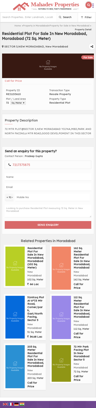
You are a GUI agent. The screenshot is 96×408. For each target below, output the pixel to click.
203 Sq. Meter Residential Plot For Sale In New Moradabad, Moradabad (35, 356)
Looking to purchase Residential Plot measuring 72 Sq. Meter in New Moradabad (48, 211)
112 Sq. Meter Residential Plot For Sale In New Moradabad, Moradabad (82, 307)
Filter (86, 17)
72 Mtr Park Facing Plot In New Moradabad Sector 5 (81, 353)
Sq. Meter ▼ (18, 102)
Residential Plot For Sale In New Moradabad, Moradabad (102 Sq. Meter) (35, 257)
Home (18, 25)
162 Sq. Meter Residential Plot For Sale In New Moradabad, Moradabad (82, 257)
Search (65, 17)
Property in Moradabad (35, 25)
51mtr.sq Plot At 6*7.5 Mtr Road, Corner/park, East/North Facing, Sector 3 (35, 309)
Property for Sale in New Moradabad (69, 25)
